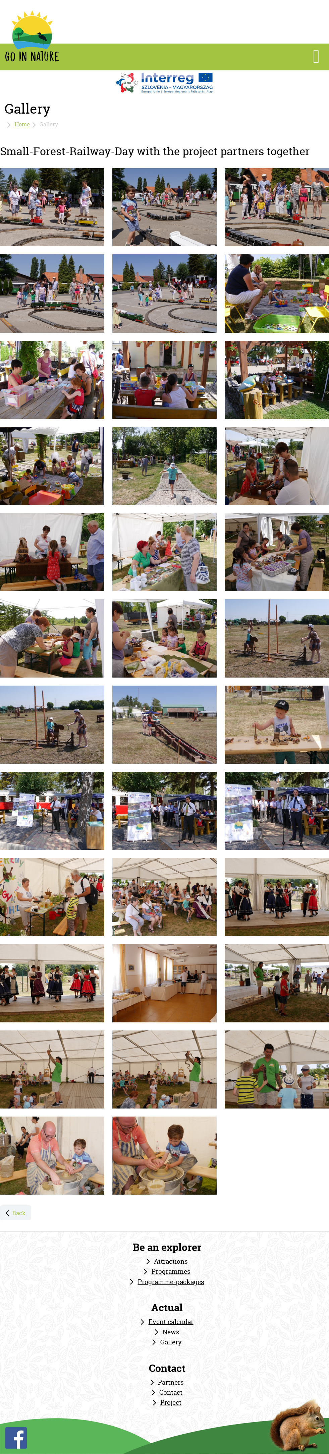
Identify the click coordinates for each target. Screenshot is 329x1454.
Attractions (171, 1261)
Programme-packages (171, 1281)
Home (22, 124)
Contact (170, 1392)
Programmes (171, 1271)
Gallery (171, 1342)
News (171, 1332)
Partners (171, 1382)
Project (170, 1402)
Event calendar (171, 1321)
